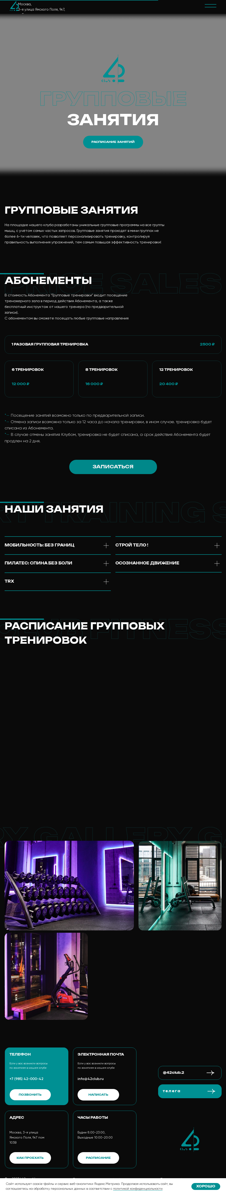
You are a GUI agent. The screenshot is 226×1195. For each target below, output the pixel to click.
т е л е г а (171, 1091)
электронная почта (101, 1054)
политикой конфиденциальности (138, 1188)
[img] (14, 6)
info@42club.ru (91, 1079)
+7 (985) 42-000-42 (26, 1079)
